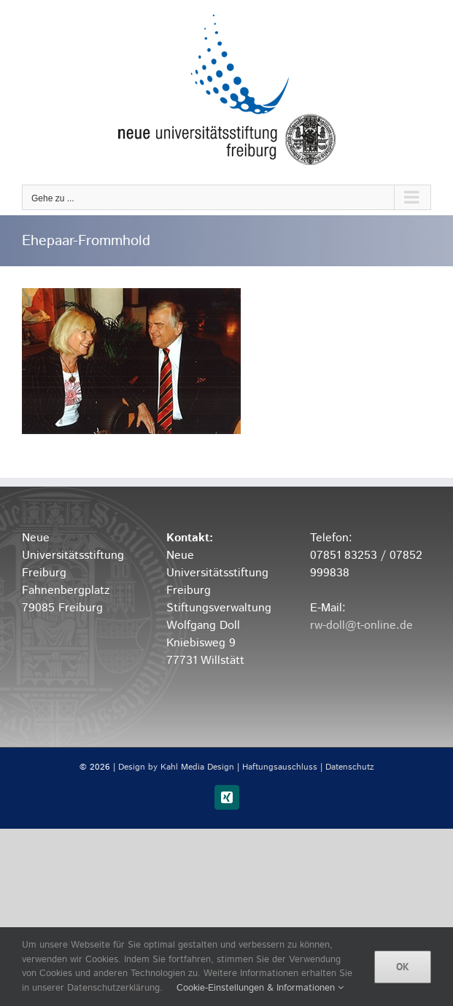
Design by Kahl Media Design (176, 767)
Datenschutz (349, 767)
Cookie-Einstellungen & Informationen (260, 988)
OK (402, 966)
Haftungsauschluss (279, 767)
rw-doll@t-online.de (361, 625)
